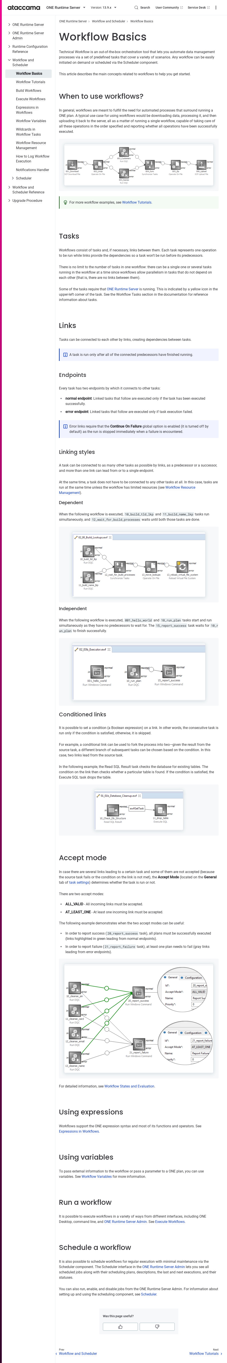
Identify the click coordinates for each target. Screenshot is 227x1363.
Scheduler (23, 178)
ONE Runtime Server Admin (28, 35)
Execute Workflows (30, 99)
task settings (79, 882)
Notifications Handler (32, 170)
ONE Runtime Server (28, 25)
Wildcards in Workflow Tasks (28, 131)
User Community (170, 7)
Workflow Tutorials (30, 82)
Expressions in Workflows (27, 109)
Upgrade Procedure (27, 201)
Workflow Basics (29, 73)
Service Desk (199, 7)
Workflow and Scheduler (23, 62)
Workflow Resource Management (31, 145)
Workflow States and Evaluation (129, 1086)
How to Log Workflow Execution (32, 158)
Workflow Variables (31, 121)
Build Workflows (28, 91)
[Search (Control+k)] (142, 8)
